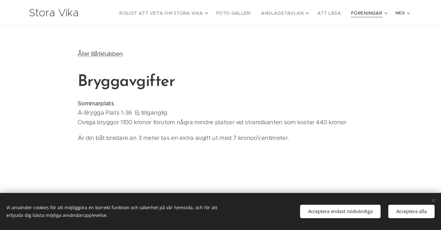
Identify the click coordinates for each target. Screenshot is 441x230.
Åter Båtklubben (100, 53)
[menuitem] (179, 13)
